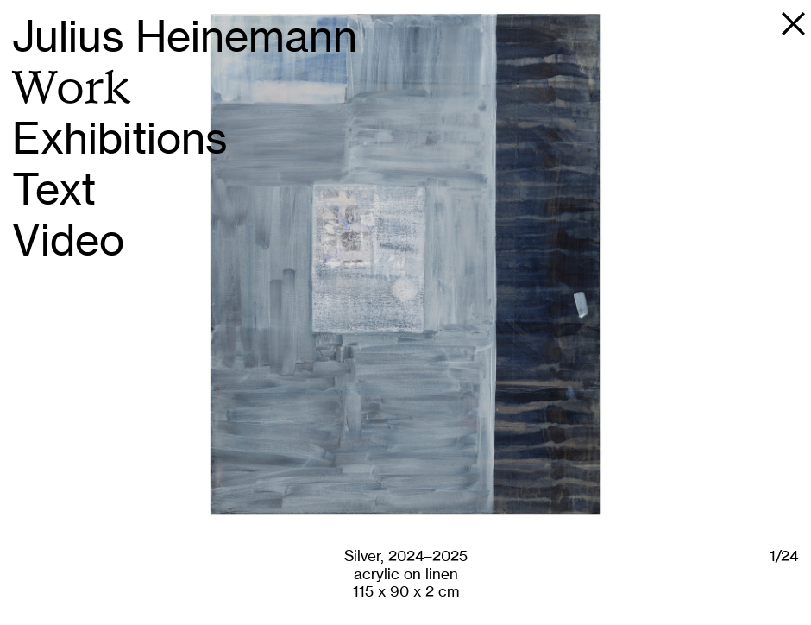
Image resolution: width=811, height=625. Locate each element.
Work (71, 87)
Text (54, 189)
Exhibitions (120, 138)
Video (68, 240)
